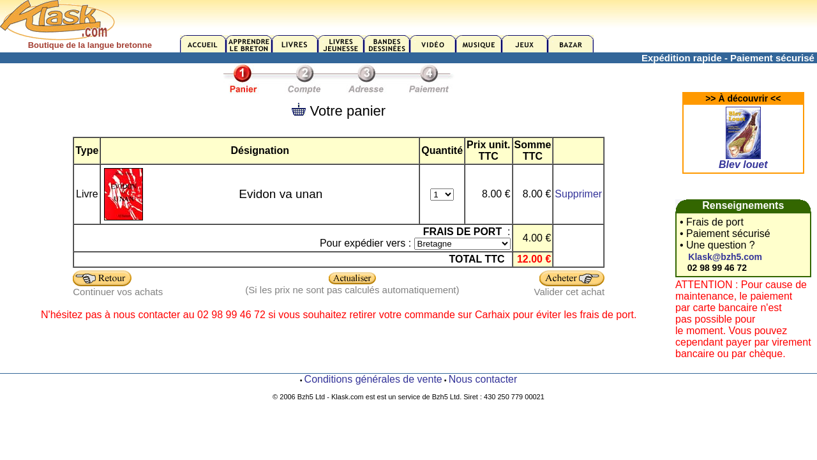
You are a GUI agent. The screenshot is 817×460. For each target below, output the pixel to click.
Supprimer (578, 193)
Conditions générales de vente (373, 379)
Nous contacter (483, 379)
